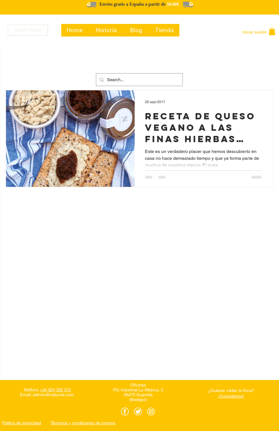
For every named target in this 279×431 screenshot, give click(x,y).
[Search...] (139, 79)
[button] (272, 31)
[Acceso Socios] (28, 30)
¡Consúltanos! (231, 396)
